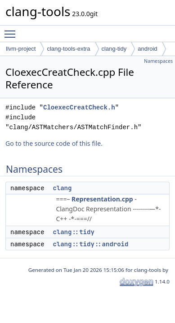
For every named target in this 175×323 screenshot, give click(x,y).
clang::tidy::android (90, 244)
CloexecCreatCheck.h (79, 107)
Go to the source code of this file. (54, 143)
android (147, 48)
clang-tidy (114, 48)
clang (62, 188)
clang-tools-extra (68, 48)
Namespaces (158, 61)
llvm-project (21, 48)
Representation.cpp (102, 199)
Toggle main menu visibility (12, 30)
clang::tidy (73, 232)
